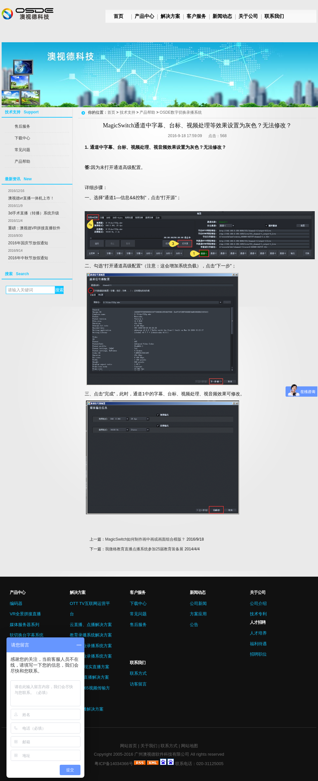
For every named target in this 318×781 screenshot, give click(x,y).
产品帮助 (22, 161)
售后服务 (22, 126)
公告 (194, 624)
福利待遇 (258, 643)
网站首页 (128, 745)
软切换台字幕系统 (26, 635)
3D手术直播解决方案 (89, 677)
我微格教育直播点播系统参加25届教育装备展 (144, 549)
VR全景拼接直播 (25, 613)
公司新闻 (198, 603)
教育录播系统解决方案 (91, 635)
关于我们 (149, 745)
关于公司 (248, 16)
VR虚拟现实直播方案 (89, 666)
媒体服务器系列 (24, 624)
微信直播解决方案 (87, 709)
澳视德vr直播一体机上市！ (31, 198)
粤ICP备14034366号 (113, 763)
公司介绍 (258, 603)
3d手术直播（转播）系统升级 (33, 213)
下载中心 (22, 138)
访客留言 (138, 684)
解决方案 (170, 16)
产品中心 (144, 16)
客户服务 (196, 16)
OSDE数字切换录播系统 (181, 112)
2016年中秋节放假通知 (28, 258)
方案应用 (198, 613)
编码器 (16, 603)
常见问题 (22, 149)
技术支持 (127, 112)
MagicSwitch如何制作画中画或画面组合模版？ (145, 539)
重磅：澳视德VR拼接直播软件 (34, 228)
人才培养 (258, 633)
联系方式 (138, 673)
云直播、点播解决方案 (91, 624)
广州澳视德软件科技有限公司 (161, 754)
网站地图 (189, 745)
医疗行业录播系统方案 (91, 645)
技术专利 (258, 613)
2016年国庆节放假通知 (28, 243)
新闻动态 (222, 16)
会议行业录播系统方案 (91, 656)
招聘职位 (258, 654)
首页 (118, 16)
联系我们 (274, 16)
